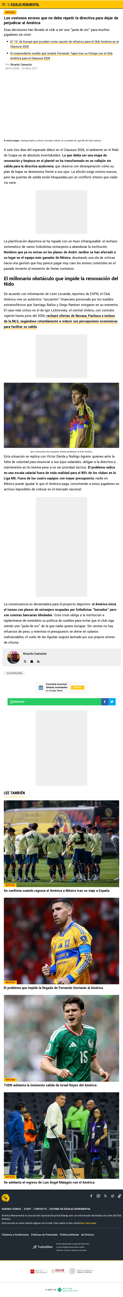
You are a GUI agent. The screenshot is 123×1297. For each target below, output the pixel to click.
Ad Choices (87, 1234)
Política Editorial (69, 1234)
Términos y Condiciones (15, 1234)
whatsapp (17, 702)
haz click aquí (88, 1223)
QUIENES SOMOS (11, 1209)
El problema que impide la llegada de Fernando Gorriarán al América (53, 988)
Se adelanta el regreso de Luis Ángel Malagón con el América (49, 1182)
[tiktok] (119, 1196)
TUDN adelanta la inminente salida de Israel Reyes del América (50, 1085)
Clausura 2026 (14, 673)
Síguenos (77, 687)
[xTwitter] (105, 1196)
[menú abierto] (3, 4)
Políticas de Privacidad (44, 1234)
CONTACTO (40, 1209)
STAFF (27, 1209)
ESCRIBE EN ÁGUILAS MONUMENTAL (70, 1209)
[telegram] (112, 1196)
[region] (61, 212)
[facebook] (91, 1196)
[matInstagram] (98, 1196)
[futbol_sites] (43, 1247)
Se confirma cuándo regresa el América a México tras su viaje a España (56, 890)
